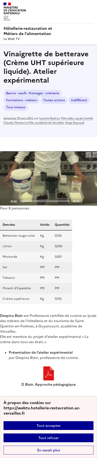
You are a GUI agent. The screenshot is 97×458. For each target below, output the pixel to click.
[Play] (48, 178)
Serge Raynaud (74, 123)
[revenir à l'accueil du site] (48, 31)
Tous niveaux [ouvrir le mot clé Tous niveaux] (15, 107)
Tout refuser (48, 437)
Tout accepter (48, 425)
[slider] (45, 201)
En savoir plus (48, 450)
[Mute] (84, 201)
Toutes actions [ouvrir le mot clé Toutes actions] (54, 100)
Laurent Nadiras (49, 118)
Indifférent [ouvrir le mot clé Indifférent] (79, 100)
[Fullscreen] (91, 201)
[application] (48, 178)
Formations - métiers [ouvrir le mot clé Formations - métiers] (21, 100)
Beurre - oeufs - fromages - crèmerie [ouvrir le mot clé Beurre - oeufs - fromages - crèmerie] (32, 93)
